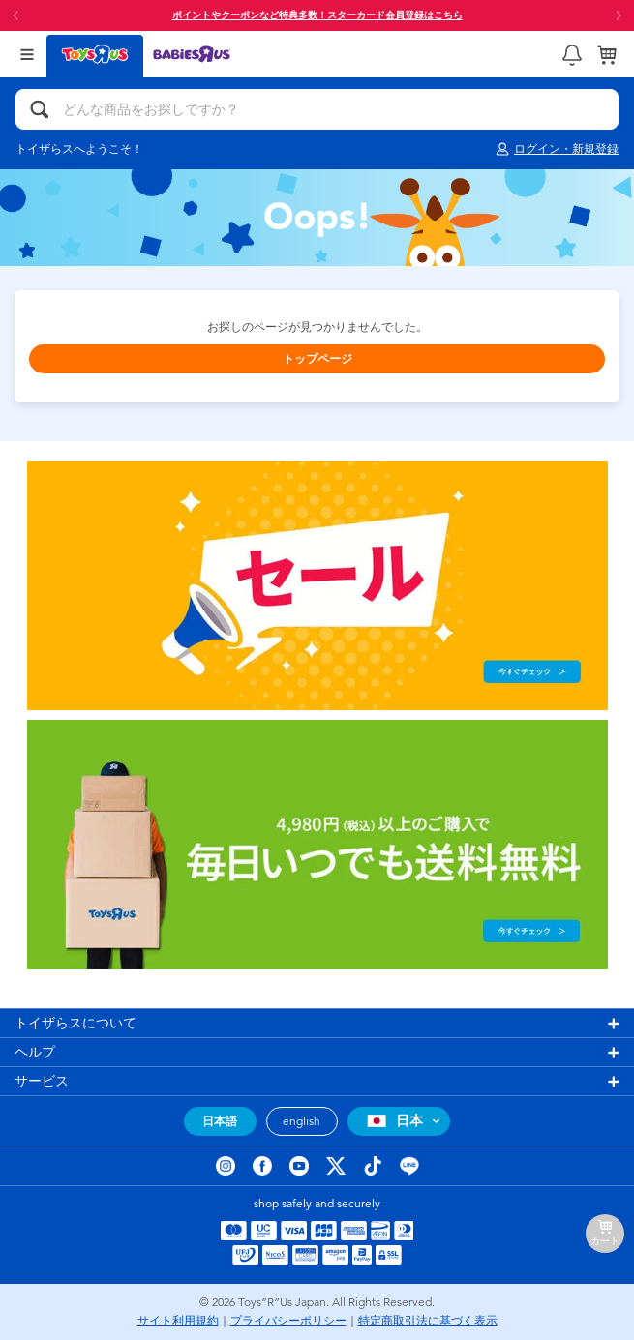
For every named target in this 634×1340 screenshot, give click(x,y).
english (301, 1121)
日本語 (219, 1121)
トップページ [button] (317, 359)
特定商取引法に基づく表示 (428, 1320)
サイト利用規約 (178, 1320)
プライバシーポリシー (288, 1320)
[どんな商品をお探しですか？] (317, 109)
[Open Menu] (27, 54)
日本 (392, 1121)
